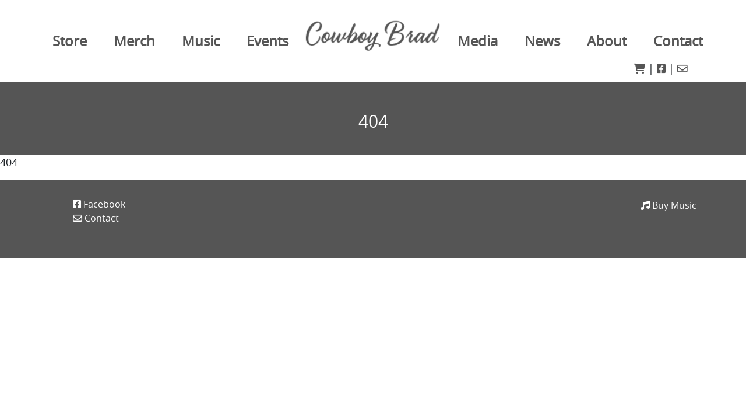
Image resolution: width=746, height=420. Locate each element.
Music (201, 41)
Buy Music (668, 205)
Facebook (99, 204)
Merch (134, 41)
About (607, 41)
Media (478, 41)
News (542, 41)
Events (267, 41)
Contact (678, 41)
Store (69, 41)
